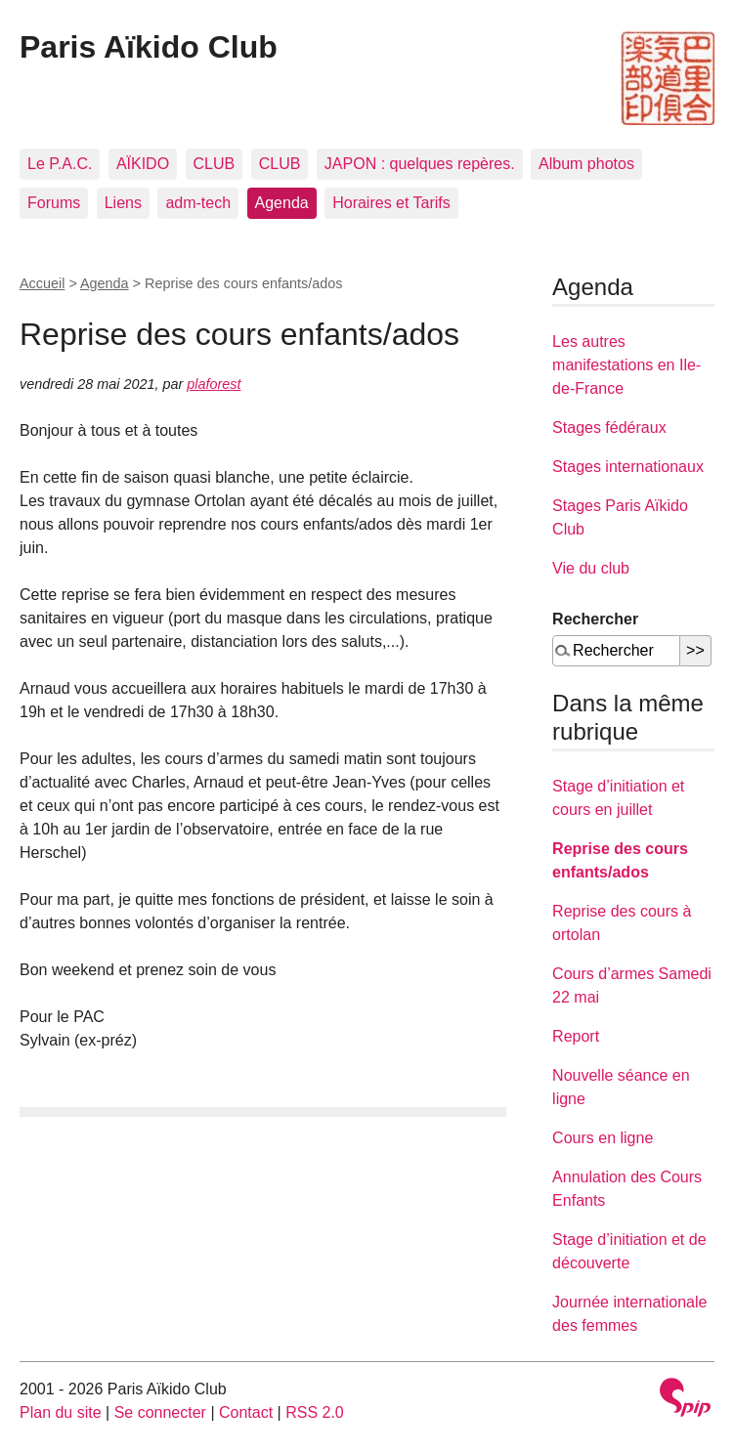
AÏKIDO (142, 163)
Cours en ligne (602, 1138)
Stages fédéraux (609, 427)
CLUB (215, 163)
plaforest (213, 384)
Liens (123, 202)
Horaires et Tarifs (391, 202)
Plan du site (61, 1412)
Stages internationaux (628, 466)
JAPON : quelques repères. (419, 163)
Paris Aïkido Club (149, 46)
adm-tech (198, 202)
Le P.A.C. (59, 163)
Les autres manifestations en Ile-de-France (626, 365)
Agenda (282, 202)
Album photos (586, 163)
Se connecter (160, 1412)
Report (575, 1036)
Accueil (42, 283)
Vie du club (590, 568)
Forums (53, 202)
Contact (246, 1412)
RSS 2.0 (314, 1412)
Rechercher (595, 619)
